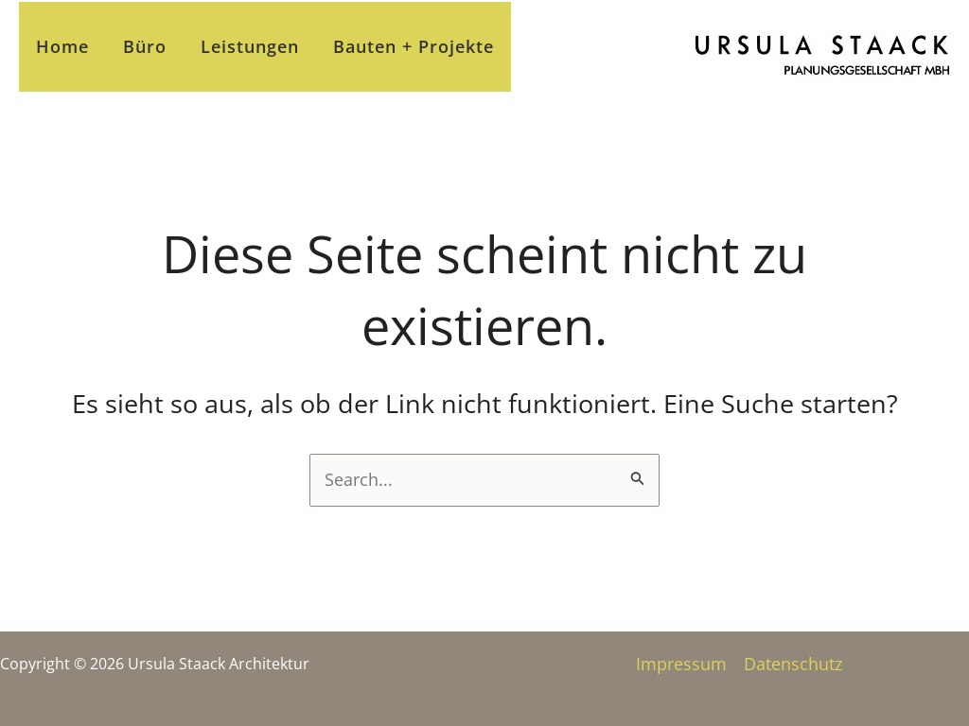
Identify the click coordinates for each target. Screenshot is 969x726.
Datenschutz (793, 663)
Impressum (681, 663)
